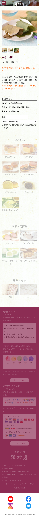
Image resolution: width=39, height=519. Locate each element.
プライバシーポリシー (28, 484)
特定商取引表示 (19, 488)
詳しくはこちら (19, 380)
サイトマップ (11, 484)
